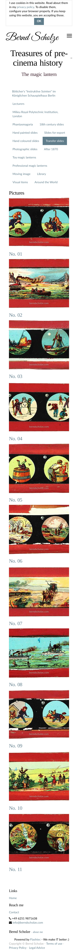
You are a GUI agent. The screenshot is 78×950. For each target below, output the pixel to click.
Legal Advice (37, 947)
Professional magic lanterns (29, 165)
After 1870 (51, 149)
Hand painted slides (24, 132)
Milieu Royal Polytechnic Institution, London (35, 114)
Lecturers (18, 103)
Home (13, 898)
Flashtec (35, 939)
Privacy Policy (17, 947)
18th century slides (52, 124)
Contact (14, 912)
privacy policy (25, 7)
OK (39, 21)
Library (41, 174)
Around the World (46, 182)
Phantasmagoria (22, 124)
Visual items (20, 182)
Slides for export (54, 132)
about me (38, 931)
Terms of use (54, 943)
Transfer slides (55, 141)
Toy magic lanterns (24, 157)
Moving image (21, 174)
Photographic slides (24, 149)
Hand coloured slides (25, 141)
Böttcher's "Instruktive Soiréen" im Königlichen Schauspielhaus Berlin (34, 93)
